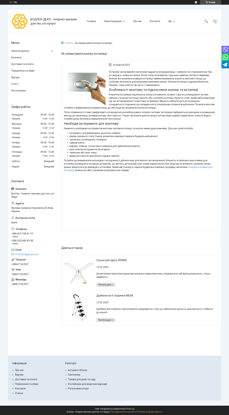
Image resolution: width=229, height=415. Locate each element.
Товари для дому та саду (82, 379)
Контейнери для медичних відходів (87, 384)
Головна (91, 21)
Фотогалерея (18, 90)
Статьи (19, 393)
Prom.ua (130, 409)
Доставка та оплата (22, 64)
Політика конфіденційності (149, 412)
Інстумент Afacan (77, 370)
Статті (69, 43)
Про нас (137, 21)
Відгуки (15, 77)
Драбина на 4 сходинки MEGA (114, 295)
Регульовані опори (78, 388)
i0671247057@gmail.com (24, 254)
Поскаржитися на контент (123, 412)
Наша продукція (113, 21)
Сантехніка (74, 374)
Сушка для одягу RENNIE (111, 260)
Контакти (155, 21)
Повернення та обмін (22, 70)
